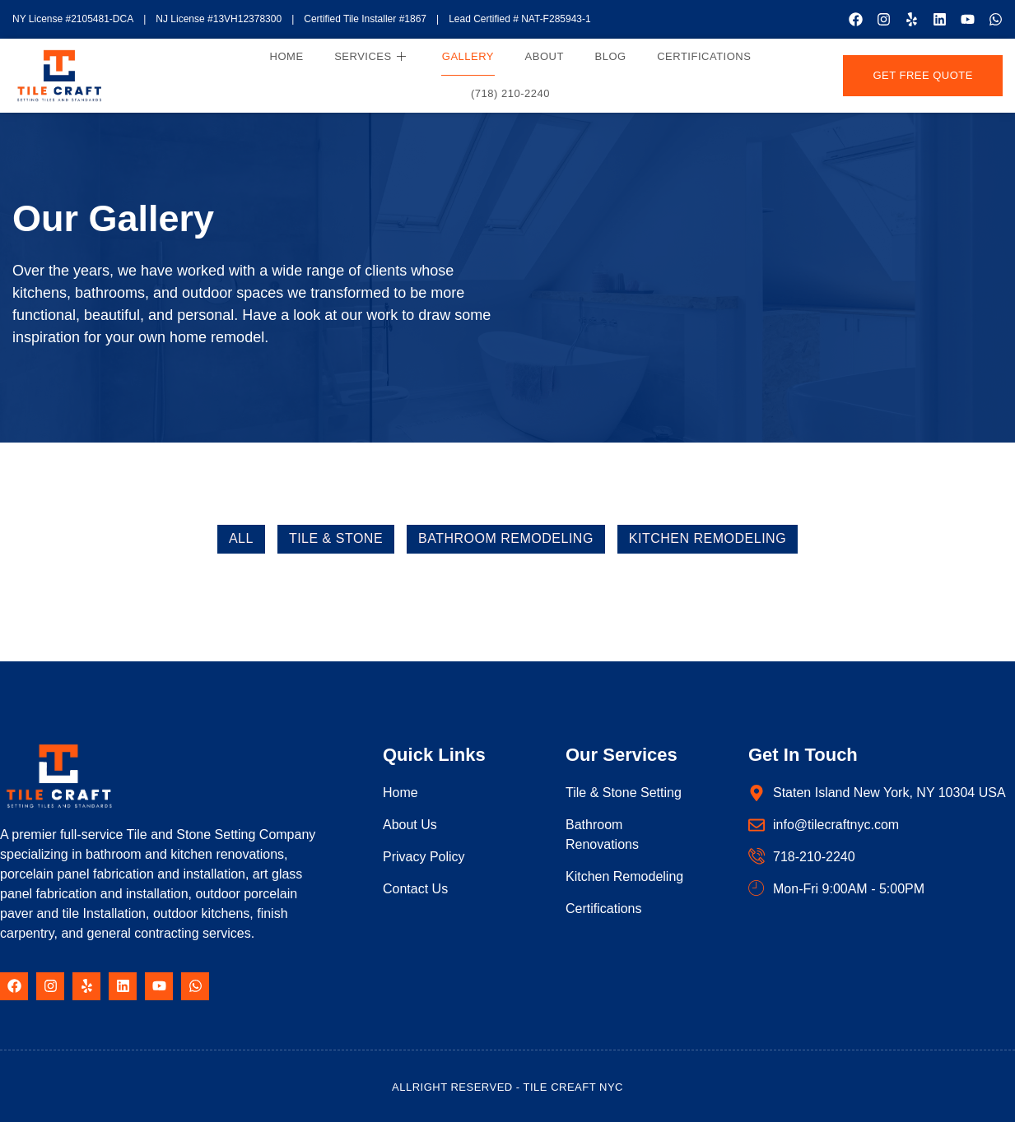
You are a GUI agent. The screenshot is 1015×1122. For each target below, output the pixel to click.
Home (291, 55)
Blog (609, 55)
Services (373, 56)
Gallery (470, 55)
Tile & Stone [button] (336, 538)
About (544, 55)
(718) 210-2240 (511, 92)
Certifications (702, 55)
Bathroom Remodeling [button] (506, 538)
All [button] (241, 538)
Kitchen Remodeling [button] (707, 538)
